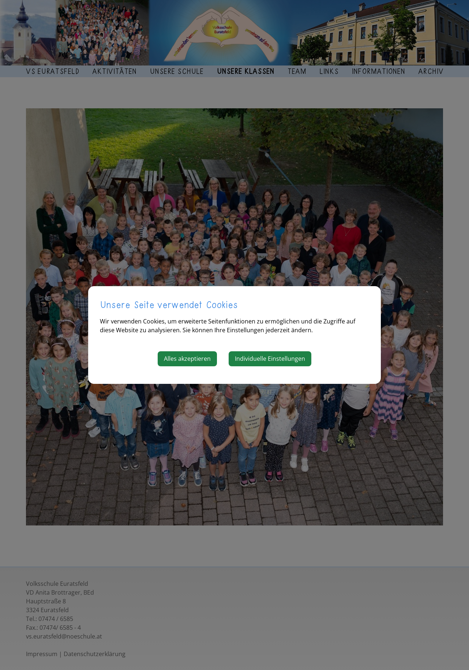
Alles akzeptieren (187, 359)
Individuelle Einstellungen (270, 359)
